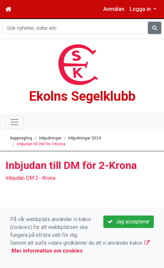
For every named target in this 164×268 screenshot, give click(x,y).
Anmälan (113, 9)
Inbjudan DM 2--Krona (30, 178)
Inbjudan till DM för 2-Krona (41, 144)
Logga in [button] (141, 9)
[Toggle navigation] (14, 122)
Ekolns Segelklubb (82, 96)
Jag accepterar (129, 221)
